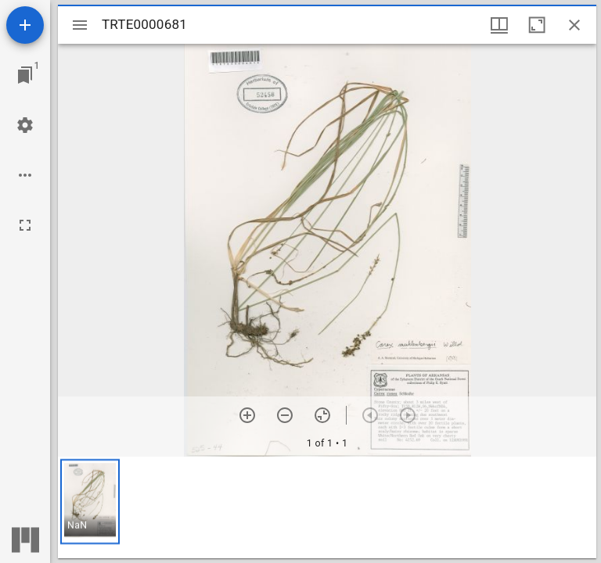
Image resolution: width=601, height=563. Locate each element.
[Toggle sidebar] (80, 25)
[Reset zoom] (322, 415)
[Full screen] (25, 225)
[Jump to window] (25, 75)
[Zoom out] (285, 415)
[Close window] (574, 25)
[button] (90, 501)
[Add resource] (25, 25)
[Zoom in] (247, 415)
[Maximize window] (537, 25)
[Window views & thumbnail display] (499, 25)
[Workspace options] (25, 175)
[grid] (327, 507)
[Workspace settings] (25, 125)
